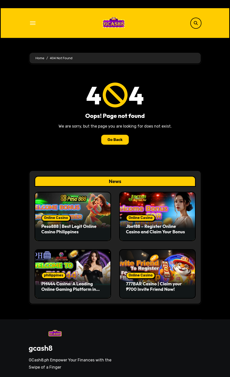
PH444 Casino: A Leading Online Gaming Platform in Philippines (68, 289)
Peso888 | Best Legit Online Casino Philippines (69, 229)
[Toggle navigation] (33, 23)
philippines (53, 275)
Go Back (115, 139)
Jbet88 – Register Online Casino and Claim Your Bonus (155, 229)
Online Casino (56, 218)
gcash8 (41, 348)
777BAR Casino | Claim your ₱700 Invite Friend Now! (154, 286)
